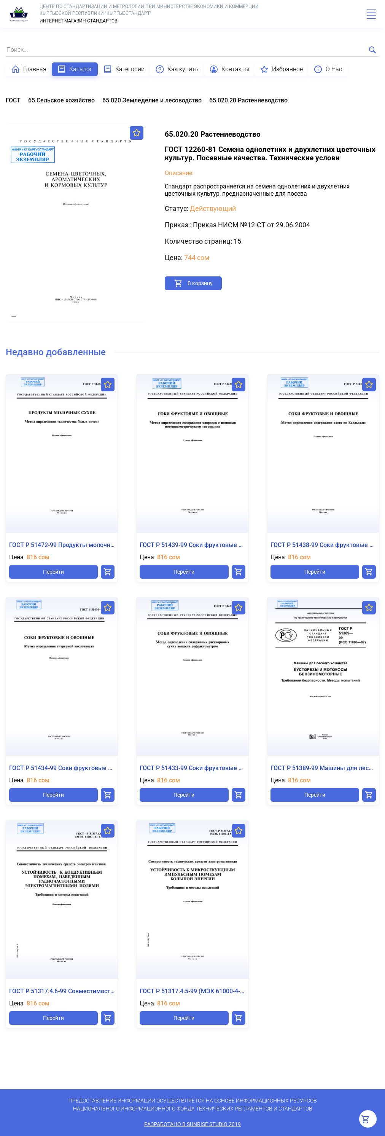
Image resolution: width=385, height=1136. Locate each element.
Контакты (229, 69)
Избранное (281, 69)
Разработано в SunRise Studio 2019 (192, 1124)
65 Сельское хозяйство (61, 100)
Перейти (53, 572)
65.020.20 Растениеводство (248, 100)
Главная (28, 69)
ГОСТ (13, 100)
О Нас (327, 69)
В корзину (200, 283)
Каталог (74, 69)
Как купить (177, 69)
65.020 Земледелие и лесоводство (152, 100)
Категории (124, 69)
